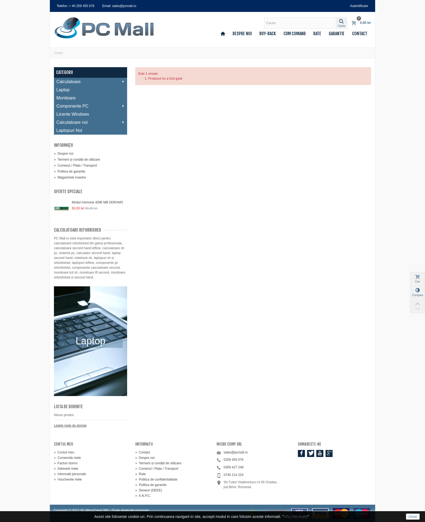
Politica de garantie (69, 171)
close (412, 516)
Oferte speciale (68, 191)
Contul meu (64, 452)
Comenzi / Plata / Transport (75, 165)
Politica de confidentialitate (156, 479)
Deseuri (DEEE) (148, 490)
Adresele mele (66, 469)
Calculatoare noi (90, 122)
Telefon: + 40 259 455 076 (75, 6)
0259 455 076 (233, 460)
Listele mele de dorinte (70, 425)
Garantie (336, 33)
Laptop (63, 89)
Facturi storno (66, 463)
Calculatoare (90, 81)
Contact (359, 33)
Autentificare (359, 6)
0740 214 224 (233, 475)
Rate (317, 33)
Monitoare (66, 98)
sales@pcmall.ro (236, 452)
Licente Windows (72, 114)
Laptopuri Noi (69, 130)
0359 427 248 (233, 467)
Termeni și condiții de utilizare (77, 159)
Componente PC (90, 106)
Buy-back (267, 33)
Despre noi (242, 33)
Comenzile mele (67, 458)
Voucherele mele (68, 479)
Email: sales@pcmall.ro (119, 6)
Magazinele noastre (70, 177)
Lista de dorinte (68, 406)
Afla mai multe (296, 516)
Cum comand (295, 33)
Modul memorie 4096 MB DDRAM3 (97, 202)
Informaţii (63, 145)
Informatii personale (70, 474)
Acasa (58, 53)
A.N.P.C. (143, 496)
